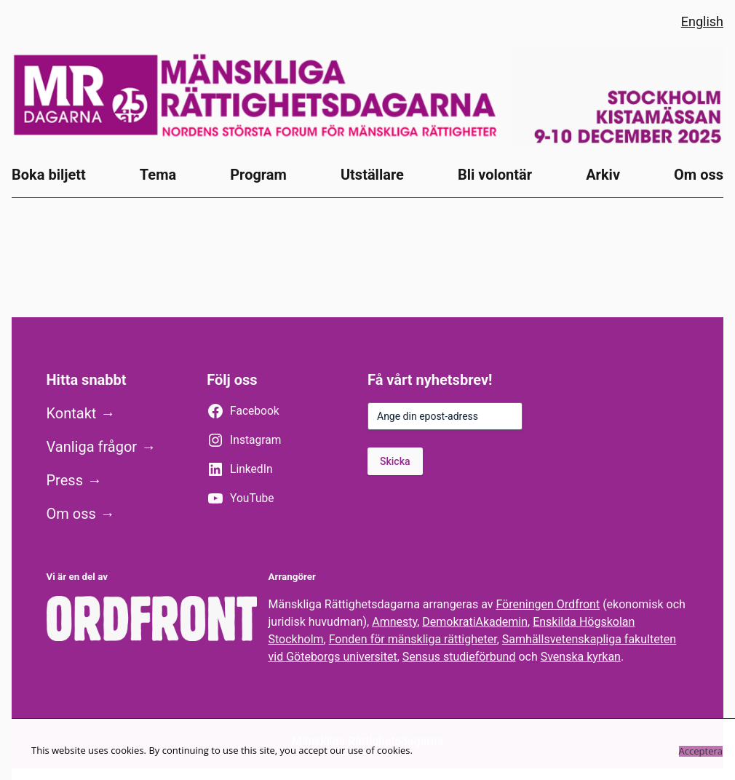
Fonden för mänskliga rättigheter (413, 639)
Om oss (71, 513)
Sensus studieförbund (459, 657)
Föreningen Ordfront (548, 604)
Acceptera (701, 751)
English (702, 21)
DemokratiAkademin (475, 622)
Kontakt (72, 413)
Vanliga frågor (92, 446)
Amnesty (394, 622)
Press (65, 480)
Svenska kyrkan (581, 657)
